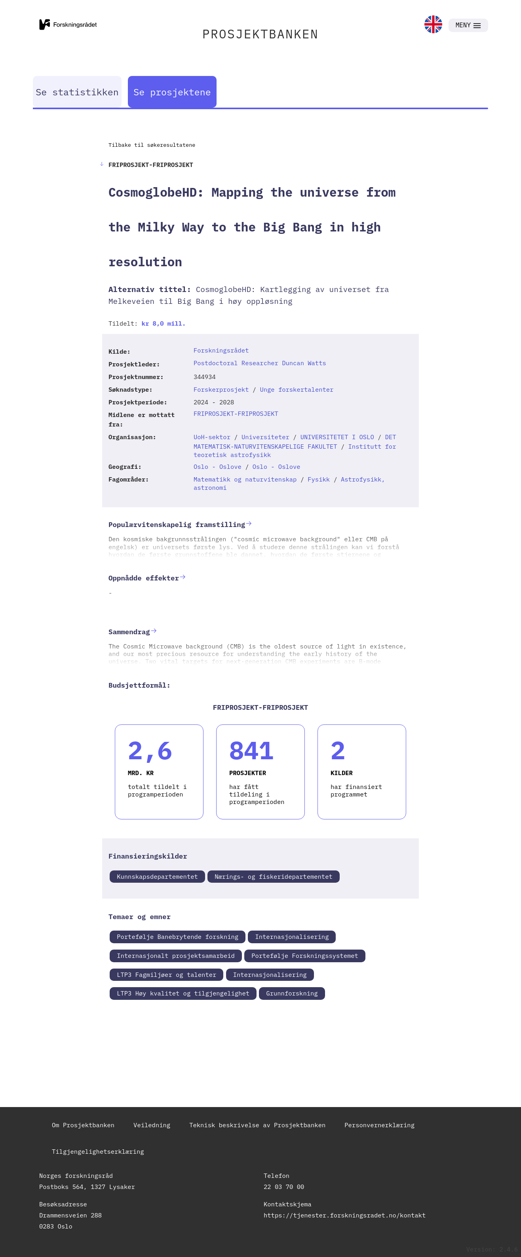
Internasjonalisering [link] (292, 936)
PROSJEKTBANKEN (260, 34)
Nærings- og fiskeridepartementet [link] (274, 876)
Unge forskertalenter (296, 389)
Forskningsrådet (221, 350)
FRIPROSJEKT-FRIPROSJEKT (236, 413)
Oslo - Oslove (217, 466)
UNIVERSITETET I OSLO (337, 437)
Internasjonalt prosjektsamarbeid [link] (176, 955)
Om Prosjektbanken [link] (83, 1125)
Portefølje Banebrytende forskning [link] (177, 936)
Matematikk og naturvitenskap (245, 479)
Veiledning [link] (151, 1125)
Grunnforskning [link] (292, 993)
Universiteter (265, 437)
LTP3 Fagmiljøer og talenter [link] (166, 974)
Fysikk (319, 479)
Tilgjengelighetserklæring (98, 1151)
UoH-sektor (212, 437)
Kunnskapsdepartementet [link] (157, 876)
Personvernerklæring (379, 1125)
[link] (433, 25)
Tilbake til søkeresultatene (151, 144)
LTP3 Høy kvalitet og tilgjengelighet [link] (183, 993)
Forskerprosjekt (221, 389)
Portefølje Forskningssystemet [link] (304, 955)
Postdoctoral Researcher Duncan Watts (260, 363)
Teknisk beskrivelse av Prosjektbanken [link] (257, 1125)
